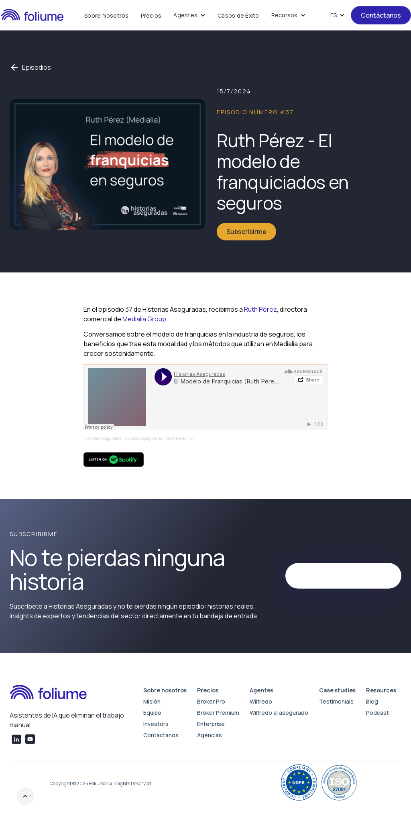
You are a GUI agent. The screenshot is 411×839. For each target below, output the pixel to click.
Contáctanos (381, 15)
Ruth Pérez (260, 309)
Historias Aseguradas (102, 438)
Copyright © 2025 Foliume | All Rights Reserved (100, 783)
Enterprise (211, 724)
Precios (151, 15)
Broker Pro (211, 701)
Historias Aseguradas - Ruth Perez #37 (159, 438)
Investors (156, 724)
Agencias (209, 735)
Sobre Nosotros (106, 15)
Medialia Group (144, 319)
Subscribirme (246, 231)
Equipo (152, 712)
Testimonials (336, 701)
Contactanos (161, 735)
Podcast (377, 712)
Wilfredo (261, 701)
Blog (372, 701)
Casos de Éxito (238, 15)
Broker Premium (218, 712)
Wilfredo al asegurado (279, 712)
